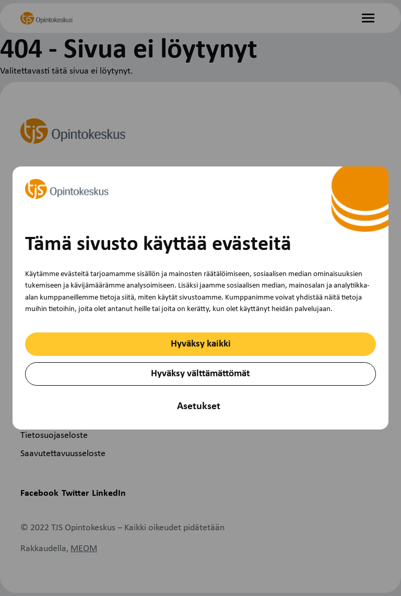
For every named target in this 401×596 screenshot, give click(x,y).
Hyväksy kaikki (201, 344)
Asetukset (198, 406)
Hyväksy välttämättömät (200, 374)
